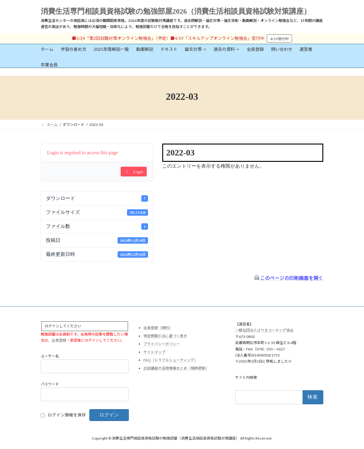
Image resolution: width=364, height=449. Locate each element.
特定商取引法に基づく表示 (165, 336)
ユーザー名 (50, 356)
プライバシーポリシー (161, 344)
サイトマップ (154, 352)
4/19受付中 (279, 39)
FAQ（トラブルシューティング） (170, 360)
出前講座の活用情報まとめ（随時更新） (176, 368)
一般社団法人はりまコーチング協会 (264, 330)
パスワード (50, 384)
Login (134, 171)
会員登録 (59, 340)
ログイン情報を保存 (67, 415)
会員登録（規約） (158, 327)
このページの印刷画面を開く (288, 278)
